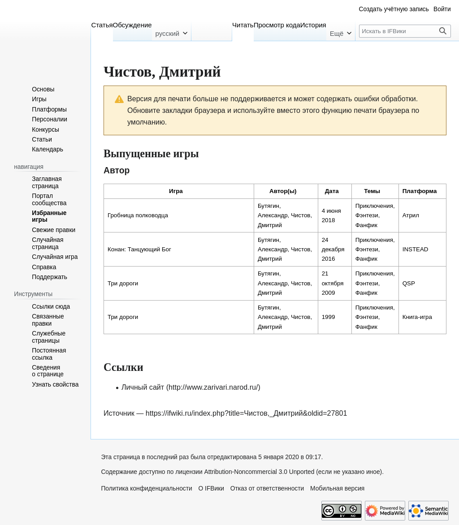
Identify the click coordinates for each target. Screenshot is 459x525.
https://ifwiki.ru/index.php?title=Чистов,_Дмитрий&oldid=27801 (246, 413)
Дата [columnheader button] (332, 191)
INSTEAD (416, 249)
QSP (409, 283)
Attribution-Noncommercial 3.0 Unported (259, 472)
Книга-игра (417, 317)
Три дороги (123, 283)
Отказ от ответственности (267, 488)
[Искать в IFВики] (405, 31)
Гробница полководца (138, 215)
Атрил (411, 215)
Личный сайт (142, 387)
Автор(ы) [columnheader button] (283, 191)
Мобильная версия (337, 488)
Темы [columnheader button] (372, 191)
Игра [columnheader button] (176, 191)
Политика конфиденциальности (146, 488)
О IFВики (211, 488)
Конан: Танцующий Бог (139, 249)
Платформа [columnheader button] (420, 191)
